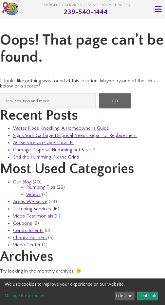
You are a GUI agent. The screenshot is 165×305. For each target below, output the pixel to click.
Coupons (22, 223)
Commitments (28, 230)
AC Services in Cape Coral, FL (43, 142)
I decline (124, 295)
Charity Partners (30, 237)
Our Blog (22, 182)
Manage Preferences (25, 295)
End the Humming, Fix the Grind (46, 157)
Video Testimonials (33, 216)
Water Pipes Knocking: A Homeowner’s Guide (61, 128)
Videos (33, 194)
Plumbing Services (32, 209)
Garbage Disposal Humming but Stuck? (54, 150)
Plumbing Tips (40, 187)
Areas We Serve (30, 201)
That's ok (147, 295)
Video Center (27, 245)
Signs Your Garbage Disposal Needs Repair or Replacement (75, 135)
